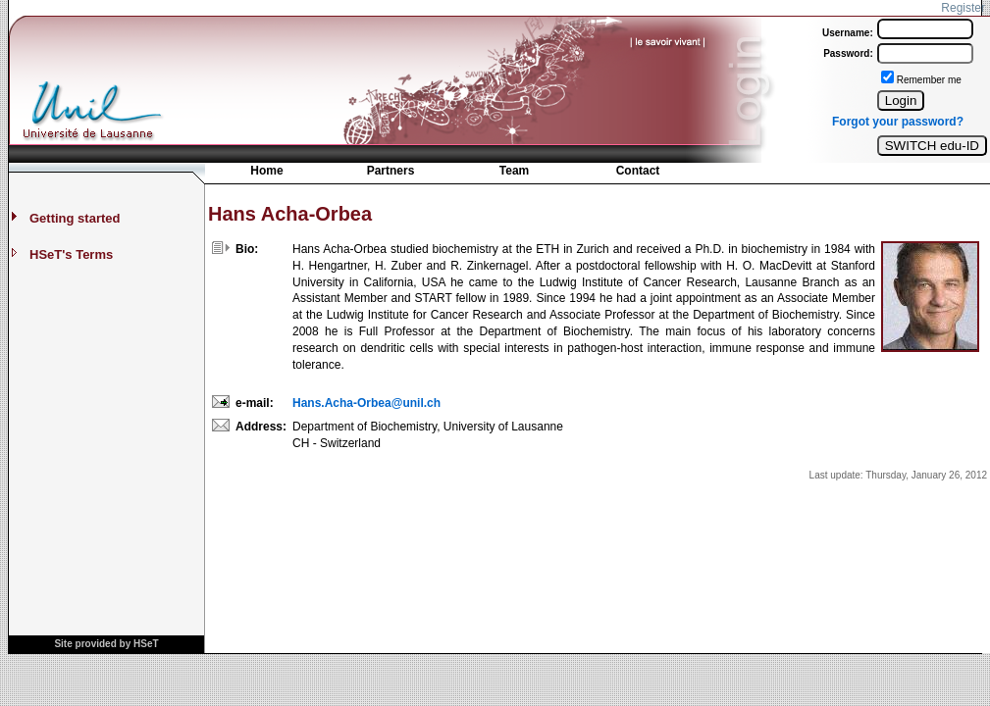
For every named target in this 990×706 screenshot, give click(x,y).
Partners (391, 170)
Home (266, 170)
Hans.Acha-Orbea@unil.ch (366, 403)
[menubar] (452, 175)
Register (963, 8)
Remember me (929, 80)
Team (514, 170)
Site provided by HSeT (106, 643)
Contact (638, 170)
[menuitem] (267, 172)
